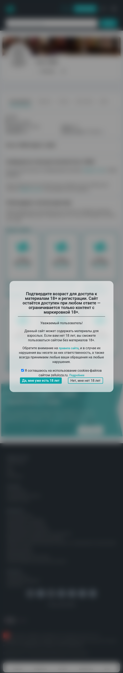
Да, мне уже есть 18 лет (41, 381)
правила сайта (69, 348)
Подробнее (77, 375)
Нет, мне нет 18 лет (85, 381)
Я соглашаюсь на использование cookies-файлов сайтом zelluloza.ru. (61, 373)
